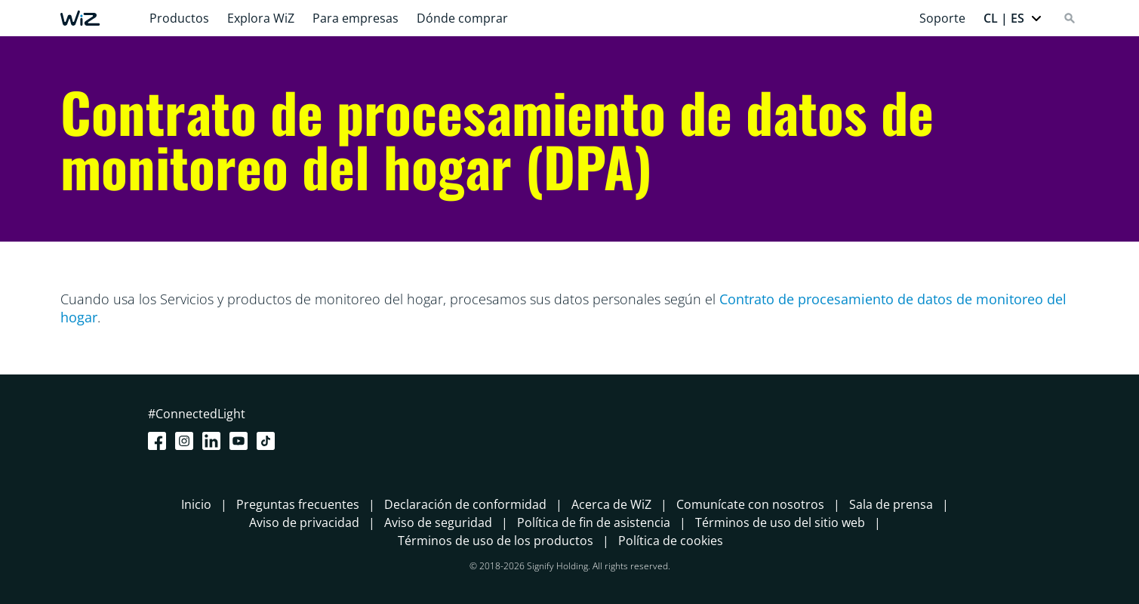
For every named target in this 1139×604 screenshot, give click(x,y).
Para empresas (355, 18)
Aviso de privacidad (304, 522)
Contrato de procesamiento (806, 299)
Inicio (196, 504)
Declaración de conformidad (465, 504)
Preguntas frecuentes (297, 504)
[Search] (1070, 18)
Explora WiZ (260, 18)
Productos (179, 18)
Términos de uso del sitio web (780, 522)
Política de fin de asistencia (593, 522)
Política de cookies (670, 540)
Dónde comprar (462, 18)
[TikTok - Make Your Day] (269, 441)
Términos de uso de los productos (495, 540)
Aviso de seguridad (438, 522)
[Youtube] (241, 441)
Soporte (942, 18)
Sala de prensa (891, 504)
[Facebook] (160, 441)
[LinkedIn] (214, 441)
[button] (1013, 18)
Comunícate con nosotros (750, 504)
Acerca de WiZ (611, 504)
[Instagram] (187, 441)
